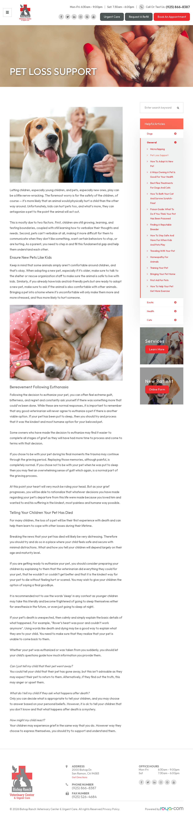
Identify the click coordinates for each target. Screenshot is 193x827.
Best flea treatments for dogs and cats (163, 199)
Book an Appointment (172, 20)
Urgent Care (112, 20)
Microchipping (158, 156)
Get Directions (79, 794)
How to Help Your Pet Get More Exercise (163, 318)
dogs (150, 140)
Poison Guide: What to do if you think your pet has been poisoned (162, 232)
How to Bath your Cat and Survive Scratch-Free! (161, 214)
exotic (150, 332)
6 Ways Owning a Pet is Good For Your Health (163, 183)
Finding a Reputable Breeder (162, 247)
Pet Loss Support (160, 162)
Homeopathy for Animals (160, 284)
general (152, 149)
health (151, 341)
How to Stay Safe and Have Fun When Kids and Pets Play (162, 260)
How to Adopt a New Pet (163, 170)
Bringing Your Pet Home (160, 301)
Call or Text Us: (164, 10)
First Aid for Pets (160, 310)
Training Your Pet (160, 293)
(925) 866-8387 (84, 805)
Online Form (157, 420)
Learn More (156, 380)
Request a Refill (139, 20)
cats (150, 350)
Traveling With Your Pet (162, 274)
